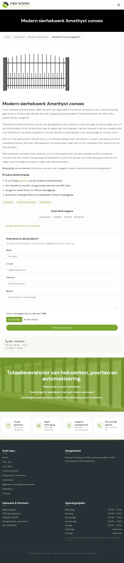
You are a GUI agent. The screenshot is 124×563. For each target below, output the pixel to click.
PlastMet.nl (7, 489)
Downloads (8, 480)
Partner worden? (10, 471)
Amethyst (8, 202)
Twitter (68, 217)
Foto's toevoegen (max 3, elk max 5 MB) (26, 313)
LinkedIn (57, 217)
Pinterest (79, 217)
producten (19, 37)
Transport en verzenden (14, 475)
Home (8, 37)
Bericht (9, 291)
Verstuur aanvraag (62, 327)
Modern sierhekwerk (26, 202)
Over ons (6, 461)
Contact (6, 493)
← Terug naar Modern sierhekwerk (21, 225)
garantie (23, 180)
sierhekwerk (45, 202)
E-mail (9, 263)
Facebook (45, 217)
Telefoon (10, 277)
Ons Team (7, 466)
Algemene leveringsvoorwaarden (18, 484)
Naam (9, 250)
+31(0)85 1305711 (10, 517)
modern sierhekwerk (38, 37)
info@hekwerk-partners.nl (15, 521)
